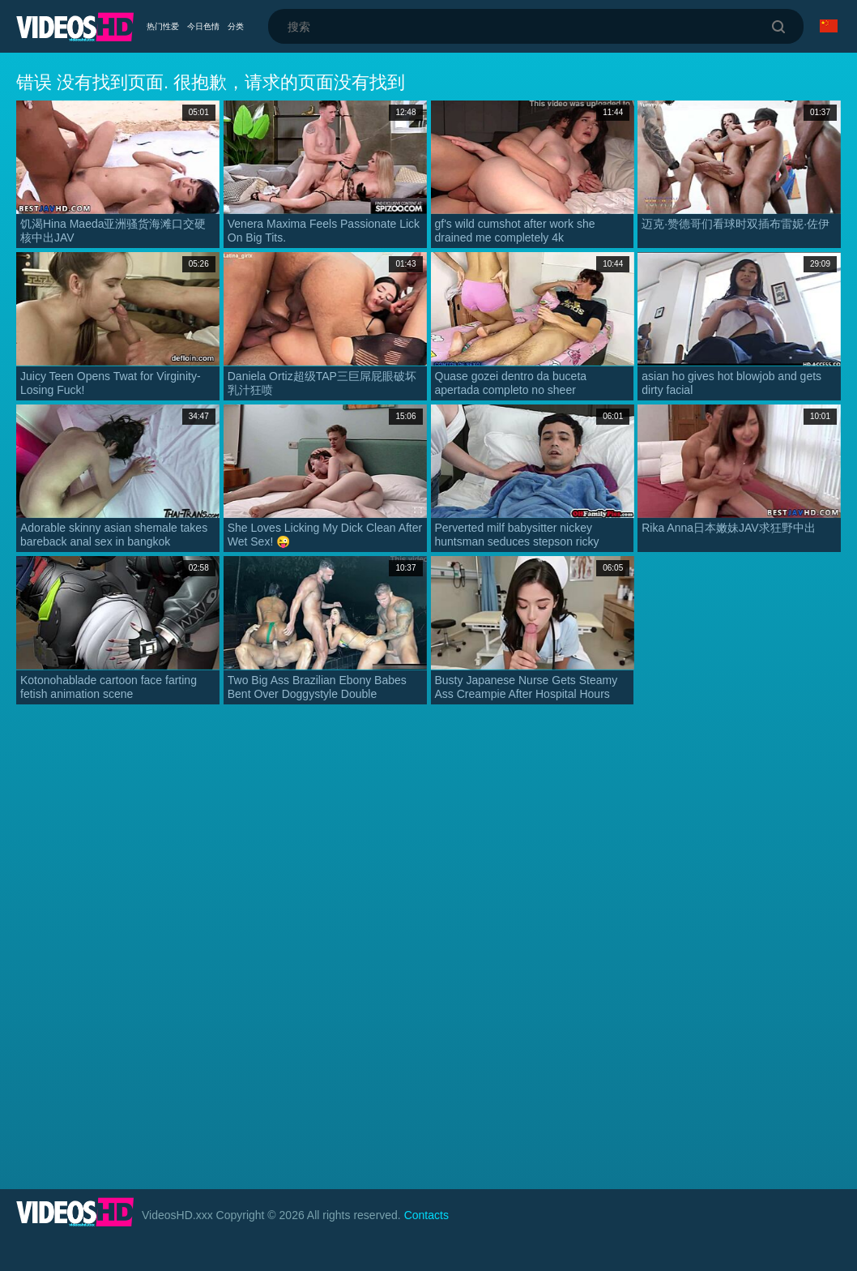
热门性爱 (163, 26)
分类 (236, 26)
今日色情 (203, 26)
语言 (829, 25)
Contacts (426, 1215)
